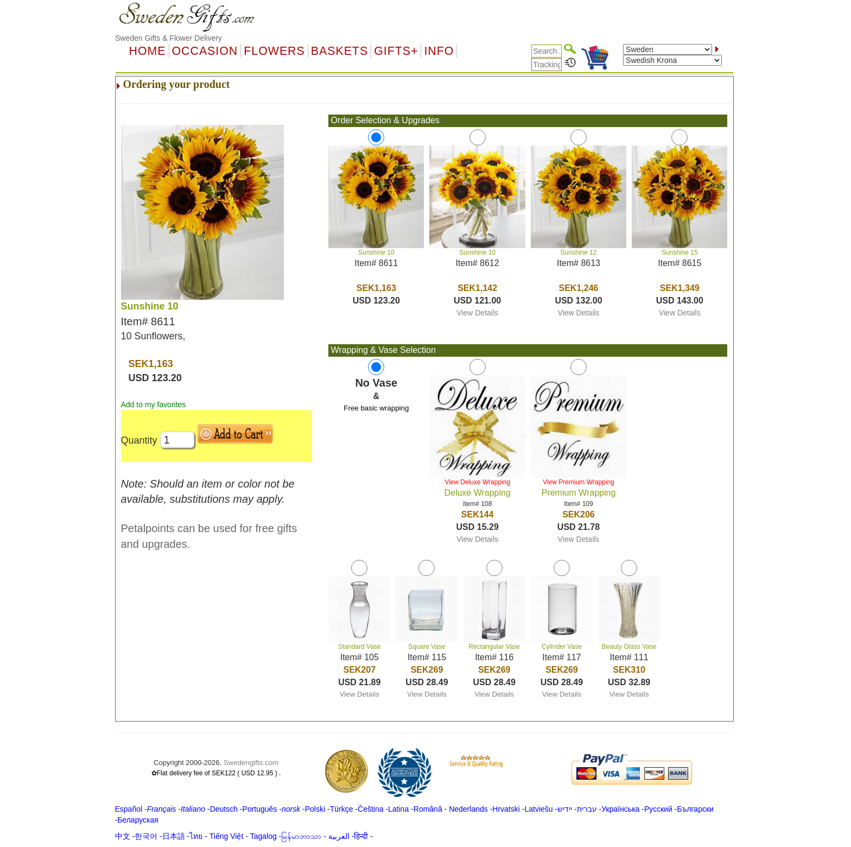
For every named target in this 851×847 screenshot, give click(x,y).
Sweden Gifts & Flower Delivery (168, 38)
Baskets (339, 51)
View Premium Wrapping (578, 482)
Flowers (274, 51)
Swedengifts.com (251, 762)
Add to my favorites (153, 404)
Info (439, 51)
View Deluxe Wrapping (477, 482)
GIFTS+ (396, 51)
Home (147, 51)
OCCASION (205, 51)
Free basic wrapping (376, 408)
